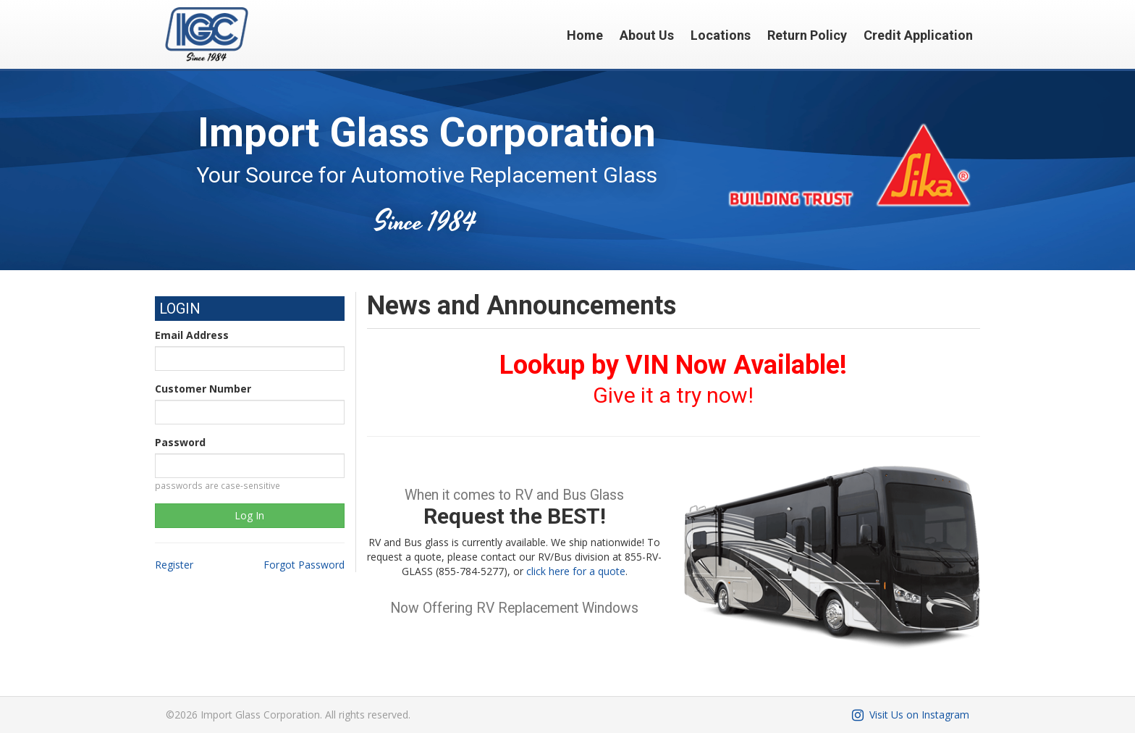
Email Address (192, 335)
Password (180, 442)
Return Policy (807, 35)
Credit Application (918, 35)
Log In (249, 515)
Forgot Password (304, 564)
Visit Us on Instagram (909, 714)
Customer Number (203, 388)
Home (585, 35)
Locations (721, 35)
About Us (647, 35)
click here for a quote (575, 571)
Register (174, 564)
